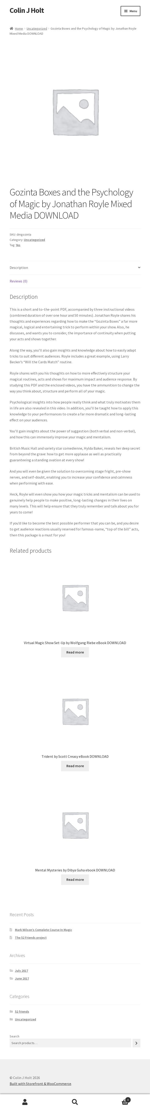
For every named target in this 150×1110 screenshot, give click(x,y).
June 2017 (22, 978)
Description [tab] (19, 267)
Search (14, 1036)
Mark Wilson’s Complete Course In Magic (43, 930)
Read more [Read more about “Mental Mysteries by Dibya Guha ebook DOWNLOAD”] (75, 879)
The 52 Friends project (31, 937)
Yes (18, 245)
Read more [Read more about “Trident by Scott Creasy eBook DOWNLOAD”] (75, 765)
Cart (115, 1099)
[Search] (136, 1043)
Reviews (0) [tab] (18, 281)
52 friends (22, 1011)
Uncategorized (37, 28)
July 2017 (21, 971)
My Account (25, 1102)
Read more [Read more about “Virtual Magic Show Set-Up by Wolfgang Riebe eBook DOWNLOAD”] (75, 652)
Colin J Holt (27, 10)
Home (19, 28)
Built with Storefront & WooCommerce (40, 1083)
